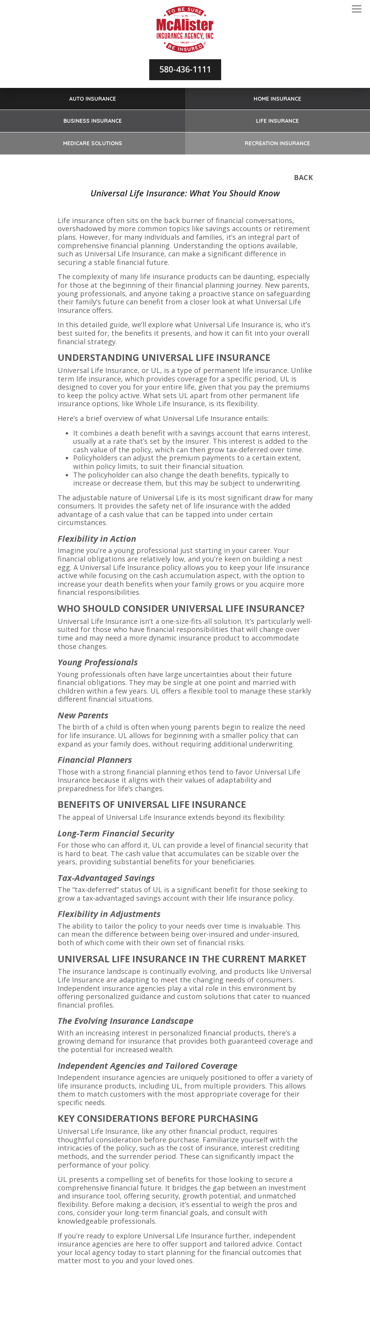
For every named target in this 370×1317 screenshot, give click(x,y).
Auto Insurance (92, 98)
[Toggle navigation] (356, 9)
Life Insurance (277, 120)
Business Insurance (92, 120)
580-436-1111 (185, 69)
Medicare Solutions (92, 143)
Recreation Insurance (277, 143)
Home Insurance (277, 98)
